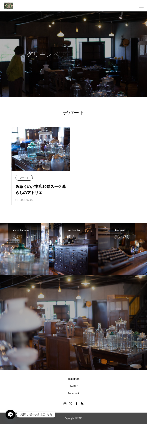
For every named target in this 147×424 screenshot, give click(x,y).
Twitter (73, 386)
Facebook (73, 393)
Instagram (73, 378)
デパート (24, 178)
